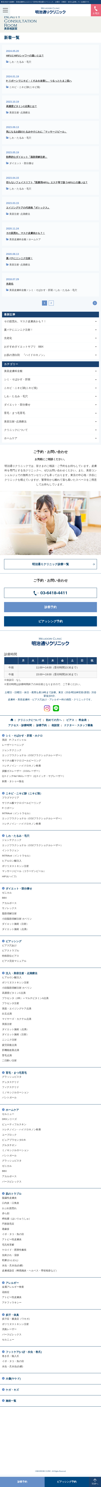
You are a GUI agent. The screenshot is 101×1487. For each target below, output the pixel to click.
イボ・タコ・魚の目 (13, 1234)
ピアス (70, 720)
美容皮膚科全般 (17, 239)
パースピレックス (11, 1181)
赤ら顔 (5, 1213)
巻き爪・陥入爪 (10, 1356)
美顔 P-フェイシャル (14, 739)
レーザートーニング (13, 745)
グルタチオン (9, 1145)
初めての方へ (54, 720)
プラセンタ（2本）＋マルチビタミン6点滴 (25, 998)
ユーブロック (9, 1134)
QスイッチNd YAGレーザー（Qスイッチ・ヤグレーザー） (33, 776)
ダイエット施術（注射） (15, 923)
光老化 (9, 283)
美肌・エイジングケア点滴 (16, 1008)
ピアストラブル (10, 950)
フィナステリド (10, 1087)
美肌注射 (7, 1024)
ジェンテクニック (11, 750)
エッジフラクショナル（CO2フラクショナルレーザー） (32, 755)
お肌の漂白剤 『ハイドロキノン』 (50, 355)
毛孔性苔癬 (8, 1244)
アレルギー (12, 1283)
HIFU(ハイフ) (9, 876)
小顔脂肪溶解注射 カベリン (17, 918)
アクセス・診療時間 (20, 725)
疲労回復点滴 (9, 1045)
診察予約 (69, 607)
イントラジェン (10, 850)
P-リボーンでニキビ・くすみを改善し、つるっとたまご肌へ (39, 80)
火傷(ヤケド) (13, 1378)
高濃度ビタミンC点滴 (14, 992)
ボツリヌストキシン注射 (15, 866)
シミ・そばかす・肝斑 (41, 290)
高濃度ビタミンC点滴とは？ (21, 106)
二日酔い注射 (9, 1060)
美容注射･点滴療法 (19, 112)
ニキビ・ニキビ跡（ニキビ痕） (24, 793)
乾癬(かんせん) (10, 1260)
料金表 (83, 720)
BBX (4, 897)
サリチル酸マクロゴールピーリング (21, 760)
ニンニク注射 (9, 1039)
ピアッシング (13, 941)
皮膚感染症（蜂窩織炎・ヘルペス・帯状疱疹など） (30, 1270)
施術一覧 (11, 1400)
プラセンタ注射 (10, 1003)
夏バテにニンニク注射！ (19, 258)
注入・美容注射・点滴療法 (21, 973)
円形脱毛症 (8, 1223)
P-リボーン (8, 808)
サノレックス (9, 908)
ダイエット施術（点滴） (15, 929)
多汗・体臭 (12, 1315)
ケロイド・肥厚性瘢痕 (14, 1249)
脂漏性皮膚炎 (9, 1197)
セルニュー (8, 1114)
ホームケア (35, 239)
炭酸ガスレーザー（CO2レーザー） (21, 771)
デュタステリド (10, 1082)
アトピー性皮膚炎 (11, 1239)
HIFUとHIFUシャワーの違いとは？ (25, 55)
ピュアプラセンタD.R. (14, 1139)
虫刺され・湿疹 (10, 1255)
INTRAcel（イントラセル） (17, 813)
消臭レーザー (9, 1329)
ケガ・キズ (12, 1389)
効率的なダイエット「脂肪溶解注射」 (26, 157)
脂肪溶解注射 (9, 913)
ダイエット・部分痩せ (21, 163)
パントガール (9, 1097)
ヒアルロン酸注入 (11, 860)
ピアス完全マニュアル (14, 961)
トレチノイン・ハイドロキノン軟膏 (21, 765)
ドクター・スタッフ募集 (78, 725)
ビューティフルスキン (14, 1124)
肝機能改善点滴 (10, 1050)
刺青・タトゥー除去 (13, 781)
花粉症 (5, 1292)
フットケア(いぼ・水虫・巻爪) (24, 1352)
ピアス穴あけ (9, 945)
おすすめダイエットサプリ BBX (50, 346)
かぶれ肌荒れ (9, 1208)
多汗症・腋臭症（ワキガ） (16, 1318)
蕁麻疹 (5, 1229)
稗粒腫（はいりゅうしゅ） (16, 1218)
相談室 (55, 725)
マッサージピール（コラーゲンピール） (24, 871)
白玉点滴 (7, 1013)
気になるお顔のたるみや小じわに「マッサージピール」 (36, 131)
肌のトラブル (13, 1193)
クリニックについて (50, 430)
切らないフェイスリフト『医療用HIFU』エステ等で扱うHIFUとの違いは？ (47, 182)
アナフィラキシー (11, 1302)
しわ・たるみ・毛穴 (20, 62)
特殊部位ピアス (10, 955)
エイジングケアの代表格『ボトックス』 (28, 207)
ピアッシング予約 (66, 621)
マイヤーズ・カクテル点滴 (16, 1019)
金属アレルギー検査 (13, 1286)
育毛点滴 (7, 1055)
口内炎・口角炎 (10, 1203)
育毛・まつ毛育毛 (50, 413)
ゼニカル (7, 892)
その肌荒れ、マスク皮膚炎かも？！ (25, 233)
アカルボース (9, 903)
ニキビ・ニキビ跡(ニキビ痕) (24, 87)
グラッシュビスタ (11, 1076)
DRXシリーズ (9, 1119)
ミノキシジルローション (15, 1092)
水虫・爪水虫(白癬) (12, 1265)
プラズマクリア (10, 797)
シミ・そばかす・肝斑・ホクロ (24, 735)
